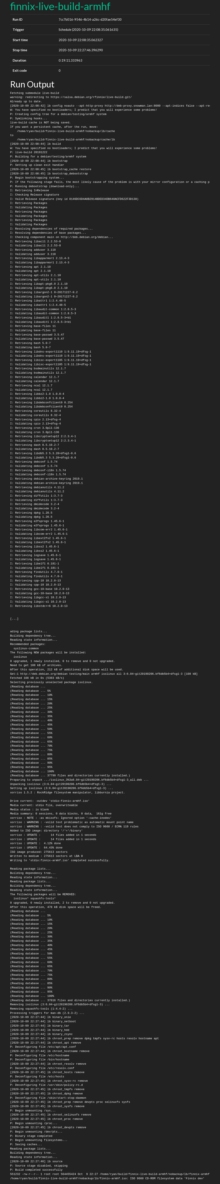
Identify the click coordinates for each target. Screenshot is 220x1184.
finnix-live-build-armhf (60, 6)
